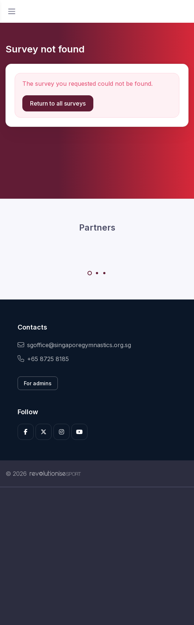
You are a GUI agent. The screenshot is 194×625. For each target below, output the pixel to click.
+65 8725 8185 (43, 359)
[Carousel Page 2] (97, 273)
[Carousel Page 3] (104, 273)
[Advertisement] (97, 556)
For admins (38, 383)
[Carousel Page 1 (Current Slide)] (89, 273)
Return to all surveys (58, 103)
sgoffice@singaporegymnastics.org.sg (74, 345)
